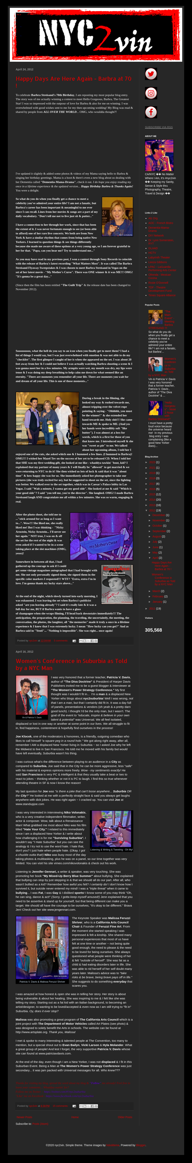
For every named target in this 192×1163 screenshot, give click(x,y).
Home (75, 1117)
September (159, 531)
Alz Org (153, 218)
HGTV (152, 252)
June (155, 547)
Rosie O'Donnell (158, 282)
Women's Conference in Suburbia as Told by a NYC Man (163, 579)
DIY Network (156, 235)
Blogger (140, 1145)
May (155, 552)
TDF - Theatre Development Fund (160, 289)
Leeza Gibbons (158, 262)
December (159, 515)
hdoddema (112, 1145)
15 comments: (61, 1106)
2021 (152, 467)
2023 (152, 462)
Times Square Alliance (162, 295)
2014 (152, 499)
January (157, 601)
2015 (152, 494)
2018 (152, 478)
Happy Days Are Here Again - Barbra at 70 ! (162, 566)
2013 (152, 505)
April (155, 557)
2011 (152, 608)
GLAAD (153, 248)
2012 (152, 510)
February (158, 596)
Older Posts (125, 1117)
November (159, 520)
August (157, 536)
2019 (152, 473)
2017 (152, 483)
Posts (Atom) (40, 1123)
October (157, 525)
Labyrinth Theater (159, 257)
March (156, 591)
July (155, 541)
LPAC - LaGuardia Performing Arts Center (162, 268)
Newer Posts (24, 1117)
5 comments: (61, 640)
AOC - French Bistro (161, 223)
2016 (152, 489)
